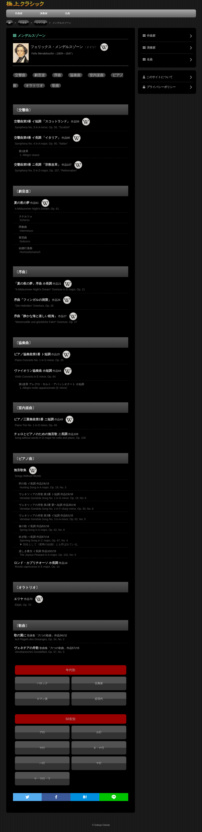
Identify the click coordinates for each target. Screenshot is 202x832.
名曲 (67, 13)
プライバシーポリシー (159, 87)
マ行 (98, 763)
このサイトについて (158, 77)
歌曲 (55, 86)
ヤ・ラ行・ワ (42, 778)
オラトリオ (34, 86)
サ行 (42, 747)
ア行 (42, 732)
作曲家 (18, 13)
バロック (42, 683)
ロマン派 (40, 23)
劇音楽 (39, 75)
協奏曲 (75, 75)
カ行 (98, 732)
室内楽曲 (97, 75)
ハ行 (42, 763)
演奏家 (43, 13)
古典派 (99, 683)
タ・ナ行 (98, 747)
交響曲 (20, 75)
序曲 (57, 75)
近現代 (99, 698)
